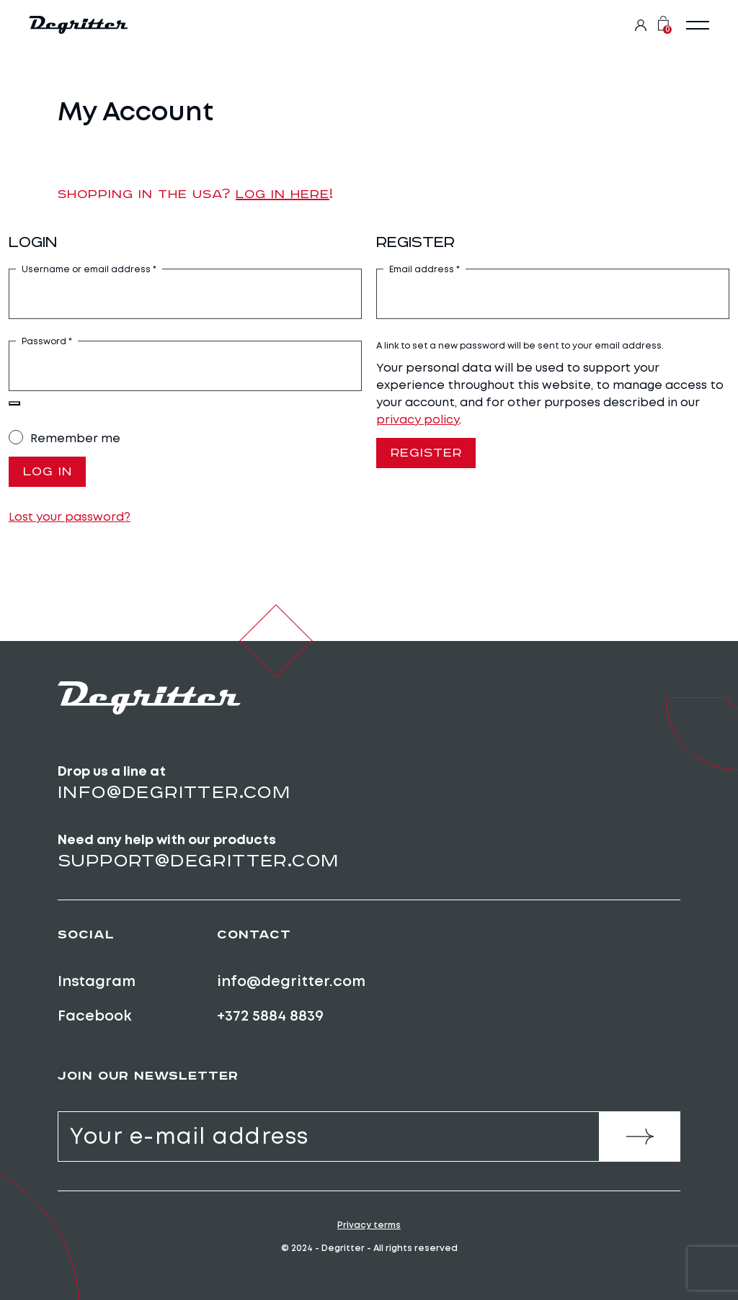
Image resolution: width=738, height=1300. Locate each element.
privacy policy (417, 419)
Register (427, 454)
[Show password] (14, 403)
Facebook (95, 1016)
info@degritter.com (174, 792)
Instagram (96, 981)
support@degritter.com (198, 861)
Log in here (282, 194)
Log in (48, 472)
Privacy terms (369, 1226)
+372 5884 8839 (270, 1016)
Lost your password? (69, 517)
